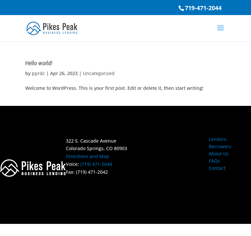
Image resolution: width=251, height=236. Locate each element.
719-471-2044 (203, 8)
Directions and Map (87, 156)
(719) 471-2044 (96, 164)
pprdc (38, 73)
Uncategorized (99, 73)
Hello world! (38, 63)
